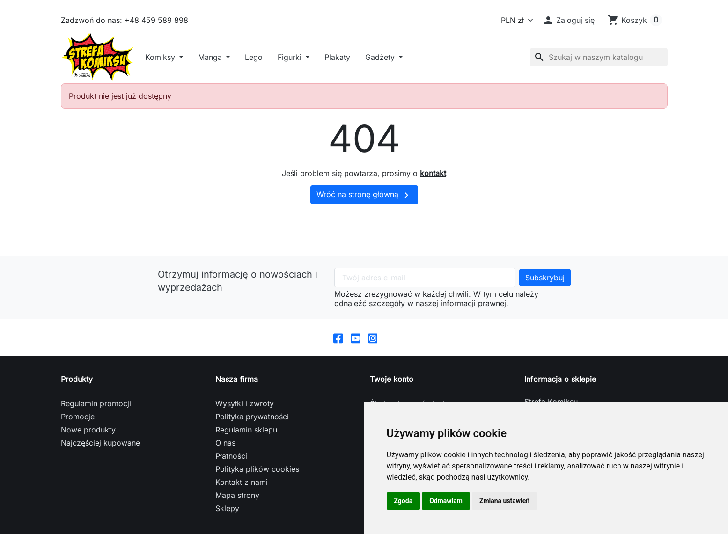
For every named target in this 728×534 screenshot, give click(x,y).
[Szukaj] (599, 58)
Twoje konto (391, 380)
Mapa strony (237, 496)
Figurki (293, 58)
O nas (225, 444)
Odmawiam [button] (446, 501)
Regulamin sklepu (246, 431)
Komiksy (163, 58)
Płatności (231, 457)
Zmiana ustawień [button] (504, 501)
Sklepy (227, 509)
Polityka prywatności (252, 418)
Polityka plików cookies (257, 470)
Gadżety (383, 58)
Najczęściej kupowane (100, 444)
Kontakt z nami (241, 483)
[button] (568, 20)
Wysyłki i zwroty (244, 405)
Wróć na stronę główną (364, 196)
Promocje (78, 418)
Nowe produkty (88, 431)
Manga (213, 58)
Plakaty (340, 58)
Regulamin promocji (96, 405)
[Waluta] (515, 20)
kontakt (433, 175)
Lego (256, 58)
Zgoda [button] (403, 501)
